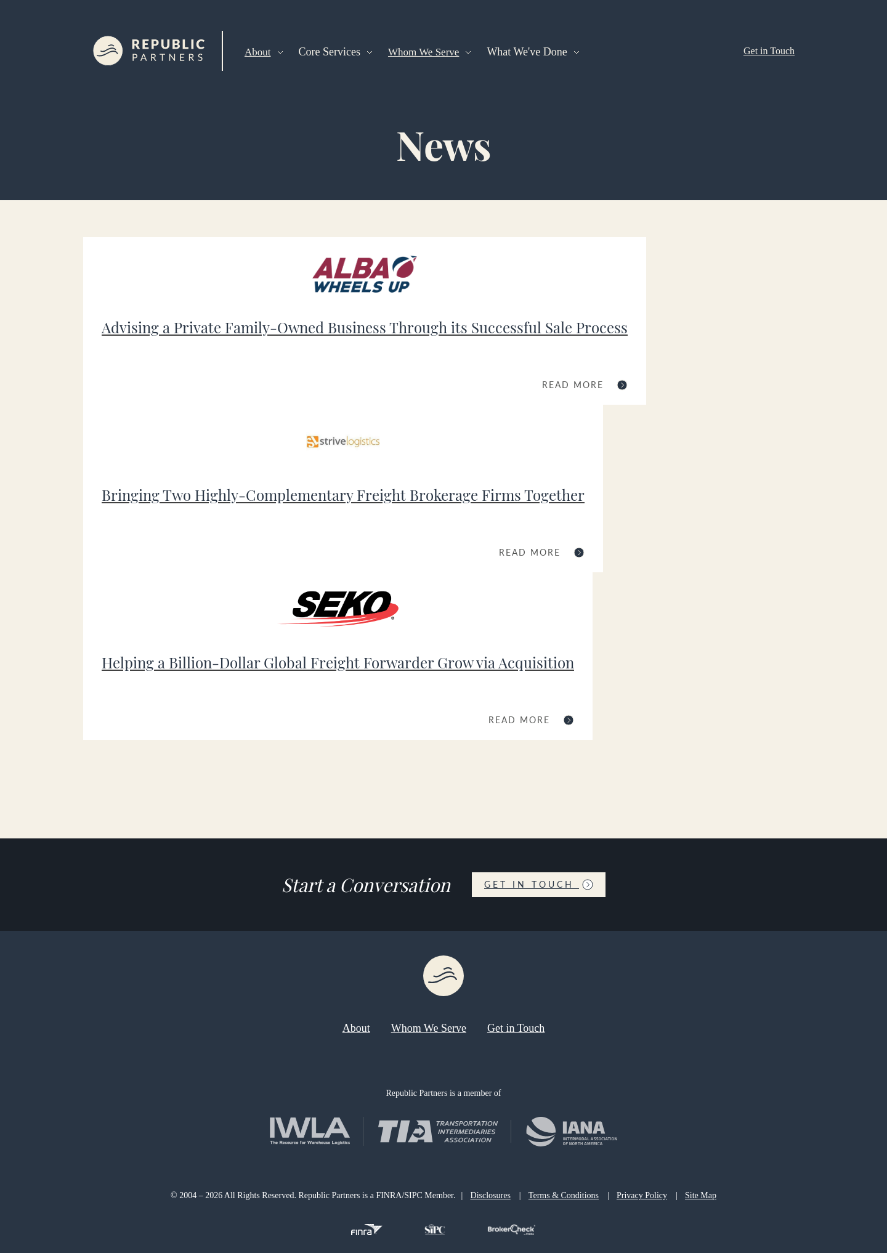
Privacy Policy (642, 1195)
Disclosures (491, 1195)
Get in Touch (769, 51)
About (258, 52)
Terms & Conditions (564, 1195)
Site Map (700, 1195)
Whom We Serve (423, 52)
